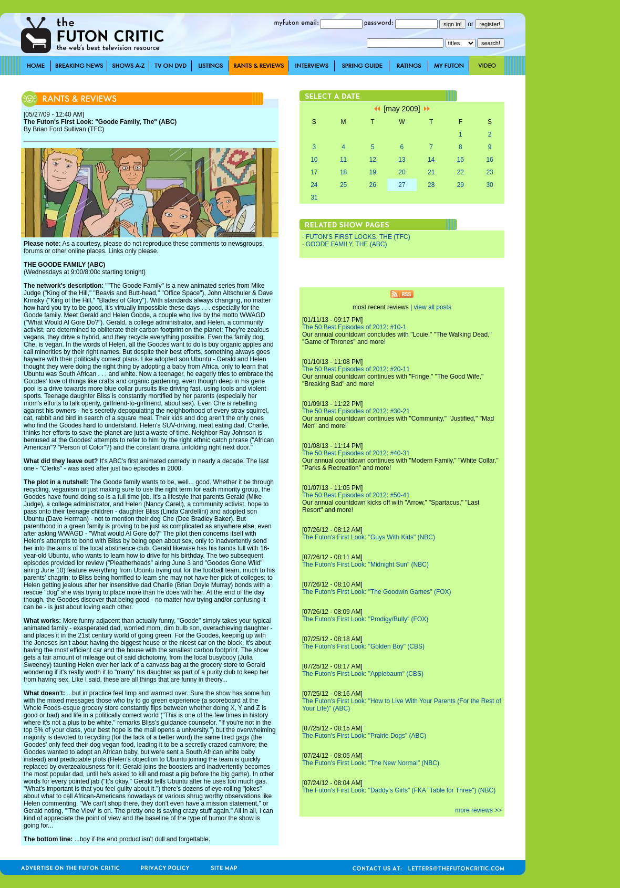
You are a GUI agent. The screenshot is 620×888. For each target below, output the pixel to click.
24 (314, 185)
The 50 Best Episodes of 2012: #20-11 (356, 369)
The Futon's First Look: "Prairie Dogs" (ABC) (364, 735)
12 (372, 159)
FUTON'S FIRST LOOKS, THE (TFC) (358, 237)
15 (460, 159)
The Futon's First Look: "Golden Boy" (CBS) (363, 646)
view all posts (432, 307)
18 (343, 172)
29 (460, 185)
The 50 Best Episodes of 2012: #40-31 (356, 453)
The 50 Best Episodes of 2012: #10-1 (354, 327)
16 (489, 159)
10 (314, 159)
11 (343, 159)
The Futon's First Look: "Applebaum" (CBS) (362, 673)
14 (431, 159)
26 (372, 185)
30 (489, 185)
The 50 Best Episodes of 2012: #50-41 (356, 495)
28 (431, 185)
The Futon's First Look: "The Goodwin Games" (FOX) (376, 592)
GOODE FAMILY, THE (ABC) (346, 244)
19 (372, 172)
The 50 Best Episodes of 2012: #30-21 (356, 411)
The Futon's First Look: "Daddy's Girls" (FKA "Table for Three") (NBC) (398, 790)
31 (314, 197)
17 (314, 172)
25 (343, 185)
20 (401, 172)
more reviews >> (478, 810)
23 (489, 172)
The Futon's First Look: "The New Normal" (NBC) (370, 763)
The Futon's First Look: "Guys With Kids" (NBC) (368, 537)
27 (401, 185)
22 (460, 172)
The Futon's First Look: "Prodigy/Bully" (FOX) (365, 619)
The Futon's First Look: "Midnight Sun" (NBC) (365, 564)
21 (431, 172)
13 (401, 159)
